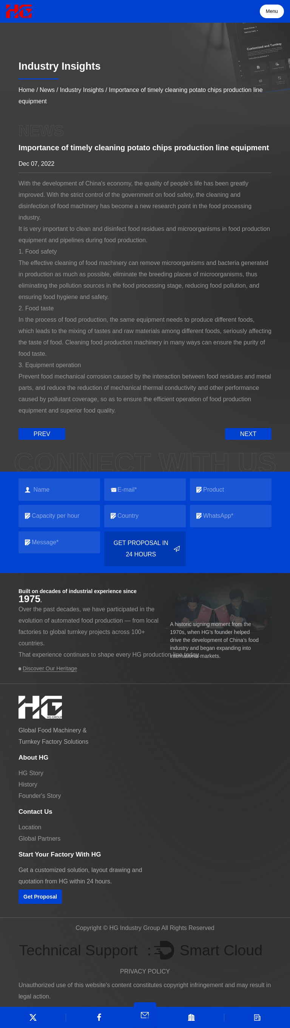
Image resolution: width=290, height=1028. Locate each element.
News (47, 90)
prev (41, 433)
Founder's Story (40, 794)
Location (30, 826)
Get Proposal (40, 896)
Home (27, 90)
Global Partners (39, 837)
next (249, 433)
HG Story (31, 772)
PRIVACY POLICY (145, 970)
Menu (272, 11)
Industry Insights (82, 90)
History (28, 783)
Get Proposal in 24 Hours (147, 548)
